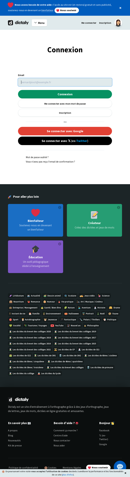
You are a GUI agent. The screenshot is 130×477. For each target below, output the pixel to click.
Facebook (104, 430)
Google (103, 444)
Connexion (65, 94)
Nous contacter (62, 440)
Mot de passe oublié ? (37, 157)
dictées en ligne (46, 411)
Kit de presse (15, 445)
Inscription (105, 22)
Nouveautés (14, 440)
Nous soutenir (66, 10)
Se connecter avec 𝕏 (65, 141)
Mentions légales (72, 467)
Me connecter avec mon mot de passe (65, 103)
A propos (13, 430)
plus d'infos (67, 474)
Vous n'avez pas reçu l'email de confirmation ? (50, 161)
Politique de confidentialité (23, 467)
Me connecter (88, 22)
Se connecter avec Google (65, 131)
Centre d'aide (61, 435)
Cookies (50, 467)
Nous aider (59, 445)
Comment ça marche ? (66, 430)
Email (21, 75)
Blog (10, 435)
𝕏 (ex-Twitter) (103, 437)
